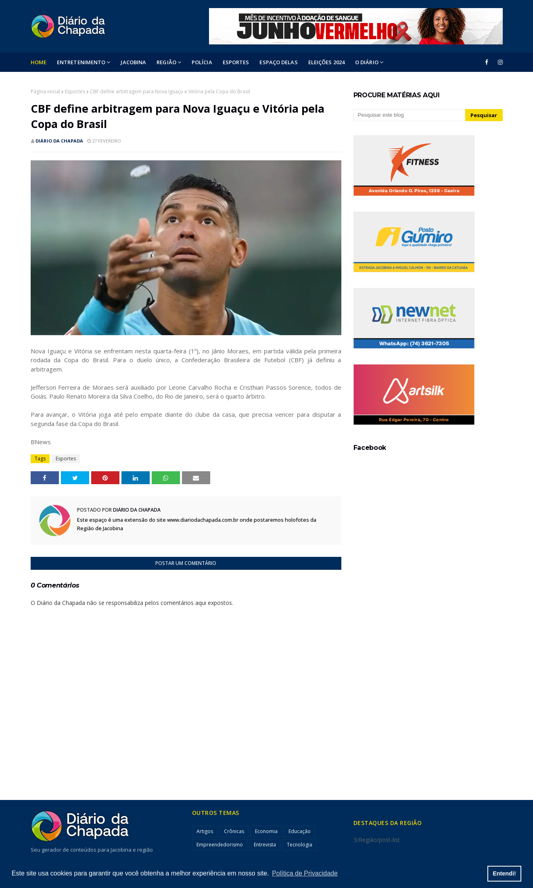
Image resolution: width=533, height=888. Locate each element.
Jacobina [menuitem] (133, 62)
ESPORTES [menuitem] (236, 62)
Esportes (75, 91)
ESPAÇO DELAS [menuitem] (278, 62)
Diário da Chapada (59, 141)
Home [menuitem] (38, 62)
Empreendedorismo (219, 844)
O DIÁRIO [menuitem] (366, 62)
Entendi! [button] (504, 873)
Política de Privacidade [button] (305, 873)
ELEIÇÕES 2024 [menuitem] (326, 62)
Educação (299, 831)
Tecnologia (299, 844)
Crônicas (234, 831)
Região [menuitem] (166, 62)
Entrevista (265, 844)
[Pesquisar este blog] (409, 115)
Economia (266, 831)
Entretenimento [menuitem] (81, 62)
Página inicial (45, 91)
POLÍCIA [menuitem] (202, 62)
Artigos (204, 831)
